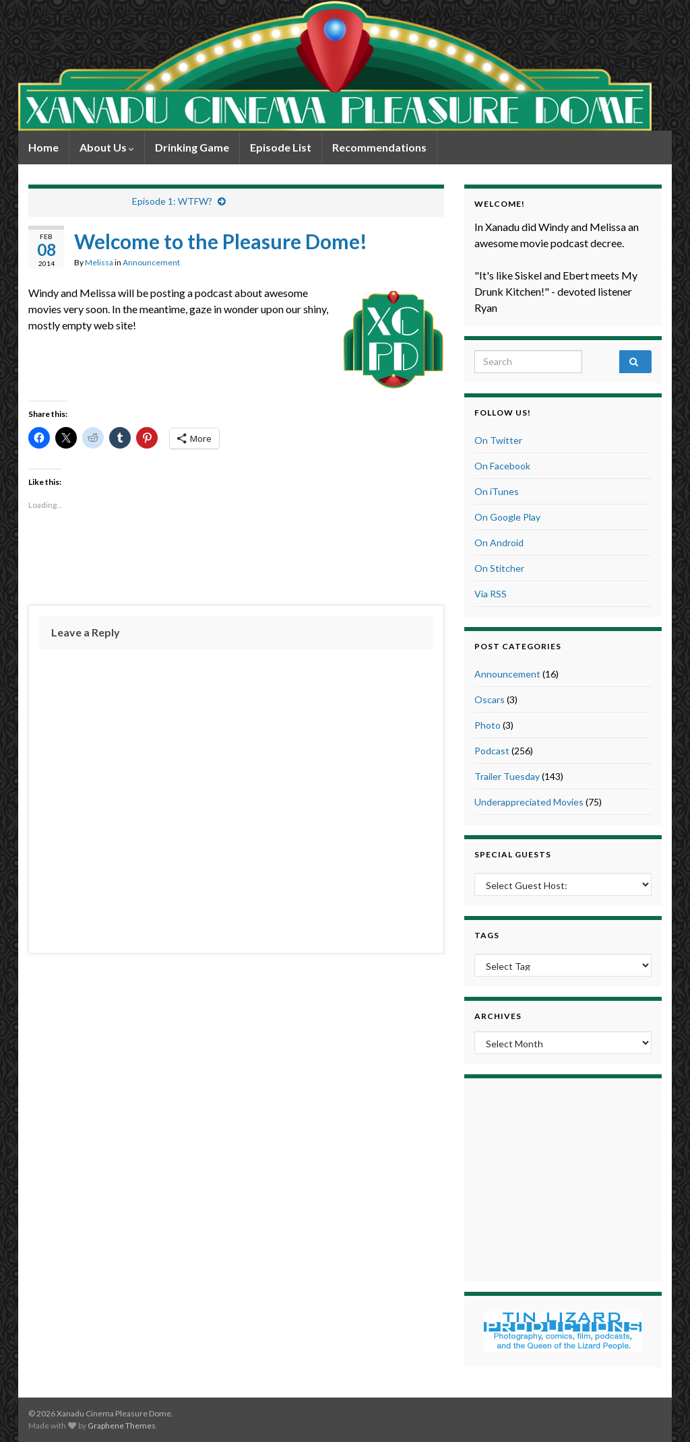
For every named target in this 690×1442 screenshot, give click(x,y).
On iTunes (496, 491)
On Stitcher (499, 568)
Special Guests (512, 854)
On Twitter (498, 440)
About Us (107, 147)
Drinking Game (192, 147)
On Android (499, 542)
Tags (486, 935)
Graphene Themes (122, 1425)
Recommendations (379, 147)
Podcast (491, 750)
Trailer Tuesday (507, 776)
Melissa (99, 262)
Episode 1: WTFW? (172, 201)
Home (43, 147)
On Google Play (507, 517)
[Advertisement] (236, 558)
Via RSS (490, 593)
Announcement (151, 262)
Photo (487, 725)
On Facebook (502, 465)
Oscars (489, 699)
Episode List (280, 147)
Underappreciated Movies (529, 802)
